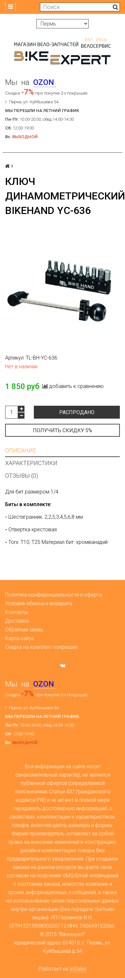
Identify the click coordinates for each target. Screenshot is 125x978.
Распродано (76, 412)
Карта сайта (19, 638)
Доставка (17, 621)
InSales (78, 969)
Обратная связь (24, 630)
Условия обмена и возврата (38, 603)
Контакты (16, 612)
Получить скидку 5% (62, 430)
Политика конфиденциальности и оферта (53, 595)
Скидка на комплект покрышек (41, 647)
